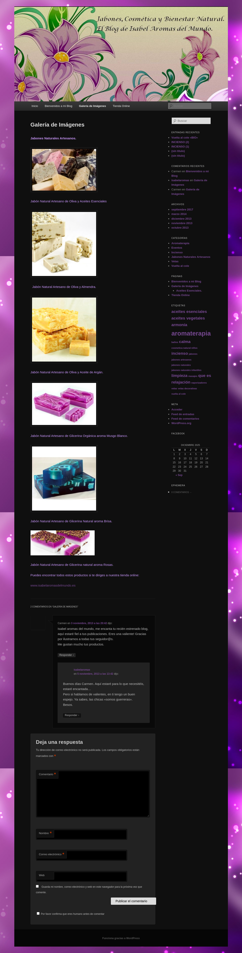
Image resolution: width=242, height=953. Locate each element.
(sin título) (178, 151)
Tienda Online (121, 106)
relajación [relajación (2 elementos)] (181, 382)
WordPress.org (181, 423)
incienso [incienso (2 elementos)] (180, 353)
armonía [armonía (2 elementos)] (179, 325)
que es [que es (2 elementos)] (204, 375)
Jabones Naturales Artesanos (191, 256)
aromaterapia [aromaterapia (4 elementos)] (191, 333)
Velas (175, 261)
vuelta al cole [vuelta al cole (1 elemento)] (179, 394)
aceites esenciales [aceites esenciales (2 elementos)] (189, 311)
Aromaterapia (180, 243)
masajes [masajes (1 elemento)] (192, 376)
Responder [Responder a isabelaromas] (72, 715)
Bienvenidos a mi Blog (58, 106)
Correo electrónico (51, 854)
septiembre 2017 (182, 209)
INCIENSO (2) (180, 142)
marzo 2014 (179, 214)
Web (42, 875)
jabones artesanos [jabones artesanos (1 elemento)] (182, 359)
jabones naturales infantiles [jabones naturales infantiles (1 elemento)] (186, 370)
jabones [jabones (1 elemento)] (193, 354)
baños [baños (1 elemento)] (175, 342)
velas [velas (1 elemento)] (174, 388)
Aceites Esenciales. (189, 290)
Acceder (177, 409)
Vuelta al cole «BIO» (185, 137)
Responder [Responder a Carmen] (66, 655)
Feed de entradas (183, 414)
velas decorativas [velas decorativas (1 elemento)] (187, 388)
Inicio (35, 106)
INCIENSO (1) (180, 146)
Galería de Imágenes (92, 106)
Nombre (45, 833)
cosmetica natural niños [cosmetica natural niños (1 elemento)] (185, 348)
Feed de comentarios (185, 418)
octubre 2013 (180, 227)
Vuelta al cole (180, 265)
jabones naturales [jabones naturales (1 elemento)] (181, 365)
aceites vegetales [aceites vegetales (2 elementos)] (188, 318)
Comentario (47, 774)
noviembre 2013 (182, 223)
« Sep (179, 475)
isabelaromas (82, 669)
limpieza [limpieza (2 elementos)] (180, 375)
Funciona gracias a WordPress (121, 938)
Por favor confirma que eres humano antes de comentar (70, 913)
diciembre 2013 (182, 218)
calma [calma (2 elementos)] (185, 341)
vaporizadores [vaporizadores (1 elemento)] (199, 382)
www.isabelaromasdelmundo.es (53, 585)
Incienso (177, 252)
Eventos (177, 247)
